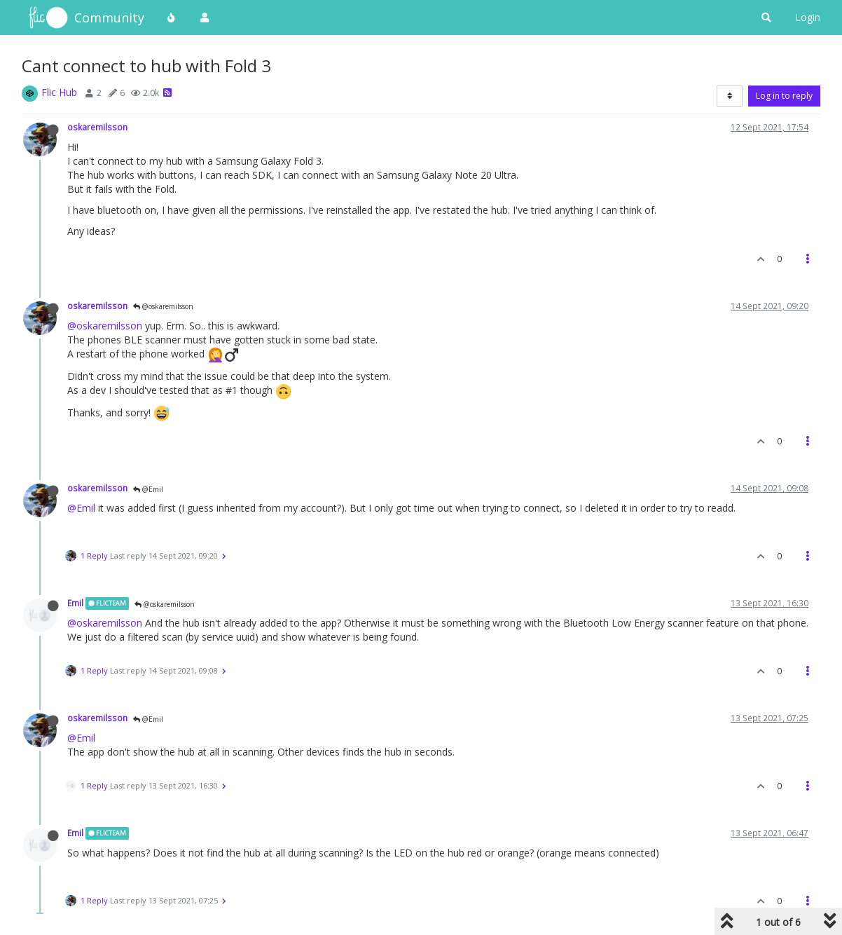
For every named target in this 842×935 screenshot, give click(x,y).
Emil (75, 602)
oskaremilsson (97, 126)
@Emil (148, 489)
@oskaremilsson (163, 306)
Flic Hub (59, 92)
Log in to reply (784, 96)
